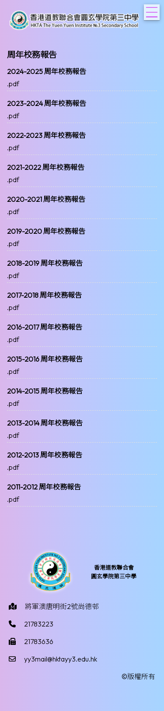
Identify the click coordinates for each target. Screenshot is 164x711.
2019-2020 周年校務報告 (46, 231)
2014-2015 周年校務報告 (45, 391)
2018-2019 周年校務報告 (45, 263)
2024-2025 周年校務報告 (46, 71)
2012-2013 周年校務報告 (44, 455)
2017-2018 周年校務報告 (44, 295)
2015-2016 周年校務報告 (45, 359)
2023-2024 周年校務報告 (46, 103)
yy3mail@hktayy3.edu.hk (60, 659)
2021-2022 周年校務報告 (45, 167)
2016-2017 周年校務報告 (44, 327)
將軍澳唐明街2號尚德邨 (62, 606)
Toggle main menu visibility (153, 9)
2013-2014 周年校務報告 (45, 423)
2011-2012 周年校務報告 (44, 486)
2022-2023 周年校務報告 (46, 135)
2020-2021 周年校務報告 (46, 199)
